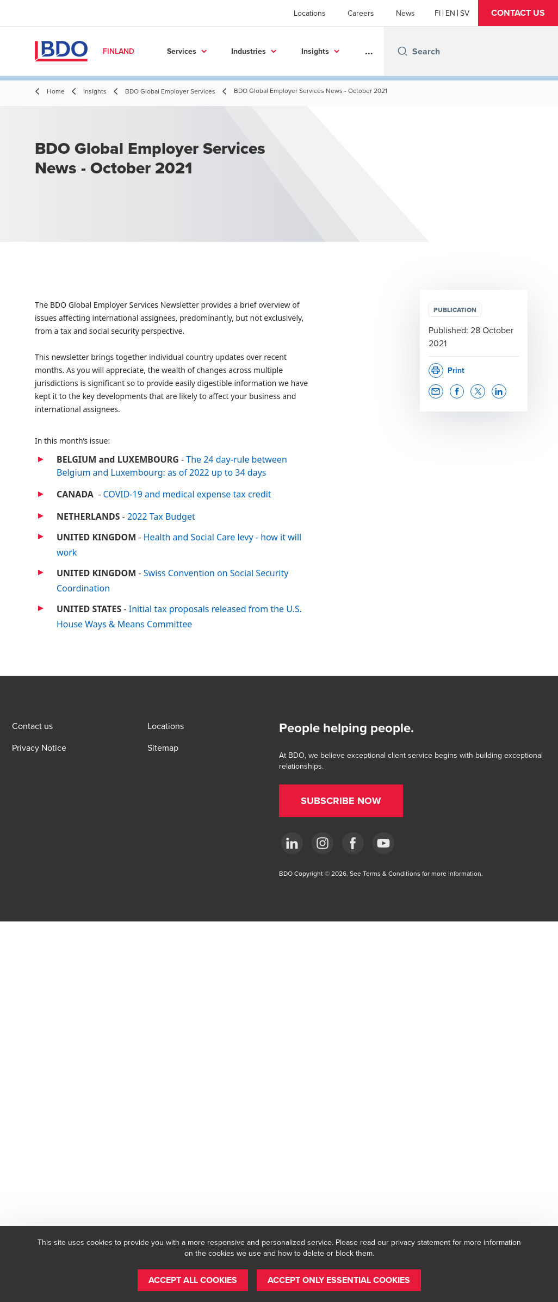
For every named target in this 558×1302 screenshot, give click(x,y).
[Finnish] (438, 13)
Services (181, 51)
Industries (248, 51)
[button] (518, 13)
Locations (310, 13)
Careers (361, 13)
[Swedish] (464, 13)
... (369, 51)
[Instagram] (322, 843)
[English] (450, 13)
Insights (315, 51)
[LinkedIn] (292, 843)
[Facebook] (353, 843)
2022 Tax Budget (161, 516)
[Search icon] (402, 51)
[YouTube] (383, 843)
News (405, 13)
